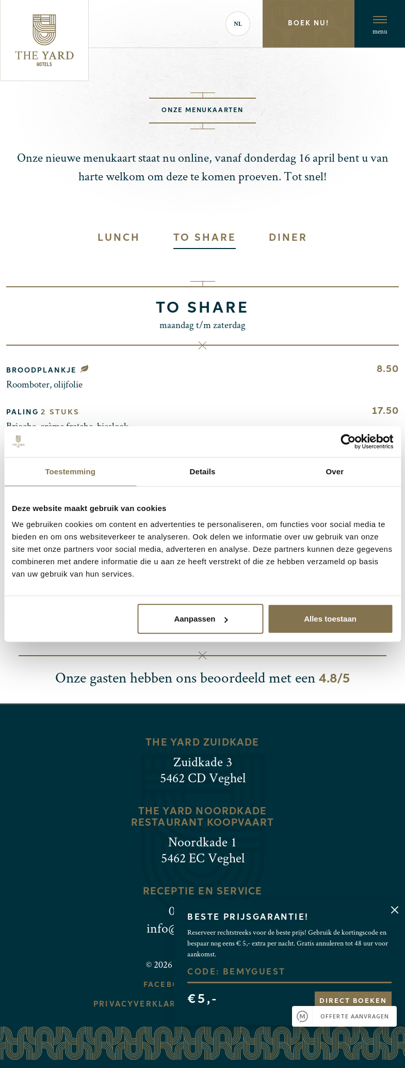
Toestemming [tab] (70, 471)
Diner (288, 238)
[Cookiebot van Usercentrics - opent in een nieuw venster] (348, 441)
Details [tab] (203, 471)
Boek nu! (308, 23)
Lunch (119, 238)
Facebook (167, 984)
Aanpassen (201, 618)
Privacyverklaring (143, 1004)
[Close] (394, 909)
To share (204, 238)
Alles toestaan (330, 618)
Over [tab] (335, 471)
